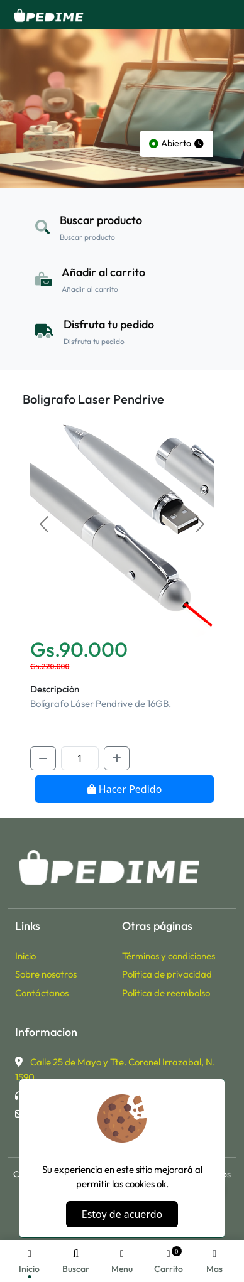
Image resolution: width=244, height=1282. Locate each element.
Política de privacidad (167, 974)
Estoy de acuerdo (122, 1214)
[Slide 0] (122, 620)
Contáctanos (42, 993)
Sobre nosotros (46, 974)
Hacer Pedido (124, 789)
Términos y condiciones (168, 956)
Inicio (25, 956)
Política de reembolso (166, 993)
